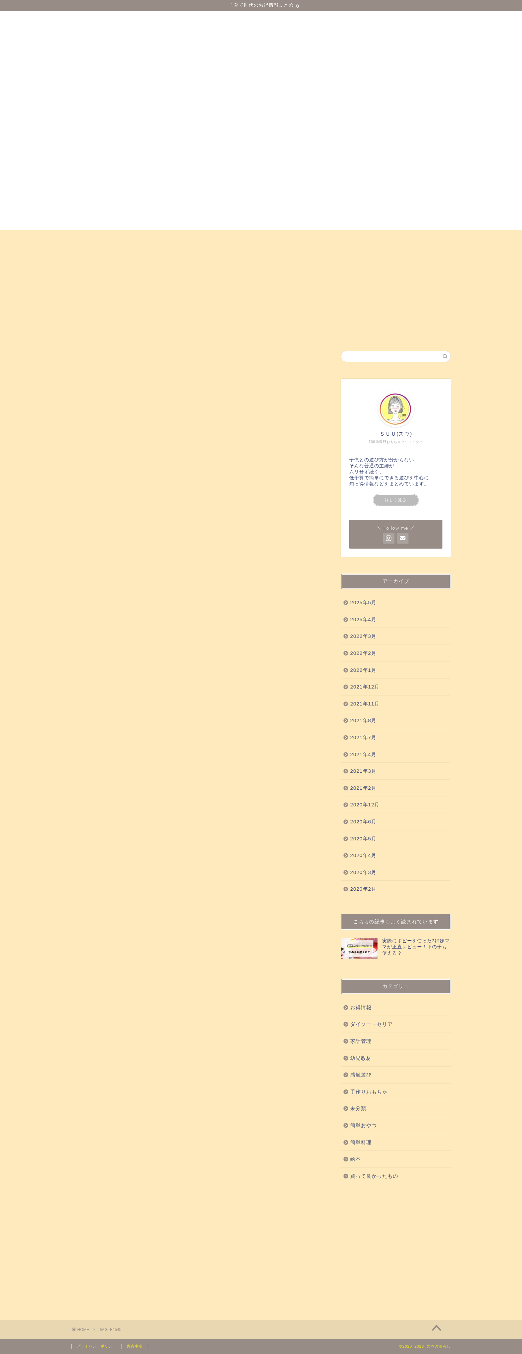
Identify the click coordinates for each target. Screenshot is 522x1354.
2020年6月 (363, 821)
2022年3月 (363, 636)
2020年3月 (363, 872)
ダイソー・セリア (102, 238)
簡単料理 (361, 1142)
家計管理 (361, 1041)
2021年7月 (363, 737)
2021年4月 (363, 754)
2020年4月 (363, 855)
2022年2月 (363, 653)
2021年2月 (363, 788)
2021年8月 (363, 720)
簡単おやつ (397, 238)
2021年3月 (363, 771)
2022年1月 (363, 670)
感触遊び (192, 238)
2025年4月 (363, 619)
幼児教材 (152, 238)
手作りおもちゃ (347, 238)
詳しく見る (395, 500)
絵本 (433, 238)
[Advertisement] (396, 1248)
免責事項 (135, 1346)
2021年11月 (365, 703)
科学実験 (299, 238)
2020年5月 (363, 838)
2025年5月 (363, 602)
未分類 (358, 1108)
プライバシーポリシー (97, 1346)
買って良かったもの (245, 238)
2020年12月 (365, 804)
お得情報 (91, 253)
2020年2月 (363, 889)
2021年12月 (365, 686)
